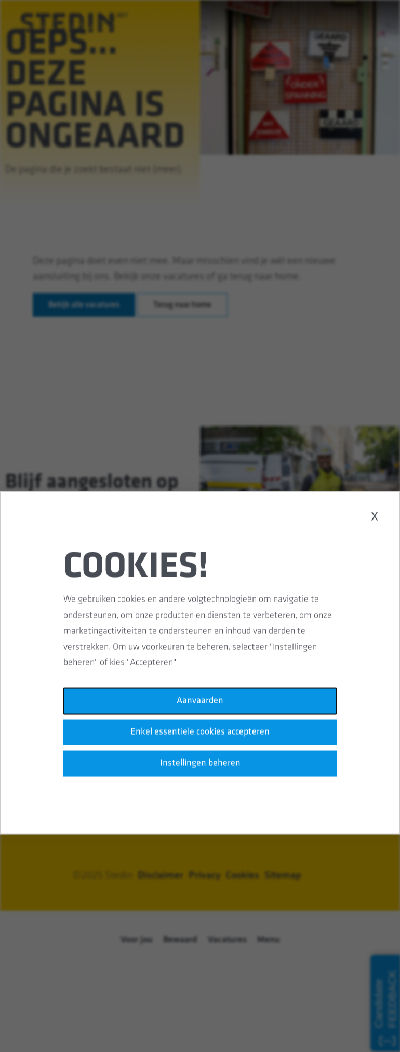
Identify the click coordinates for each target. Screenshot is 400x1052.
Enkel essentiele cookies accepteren (200, 739)
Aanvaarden (200, 709)
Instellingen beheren (200, 770)
